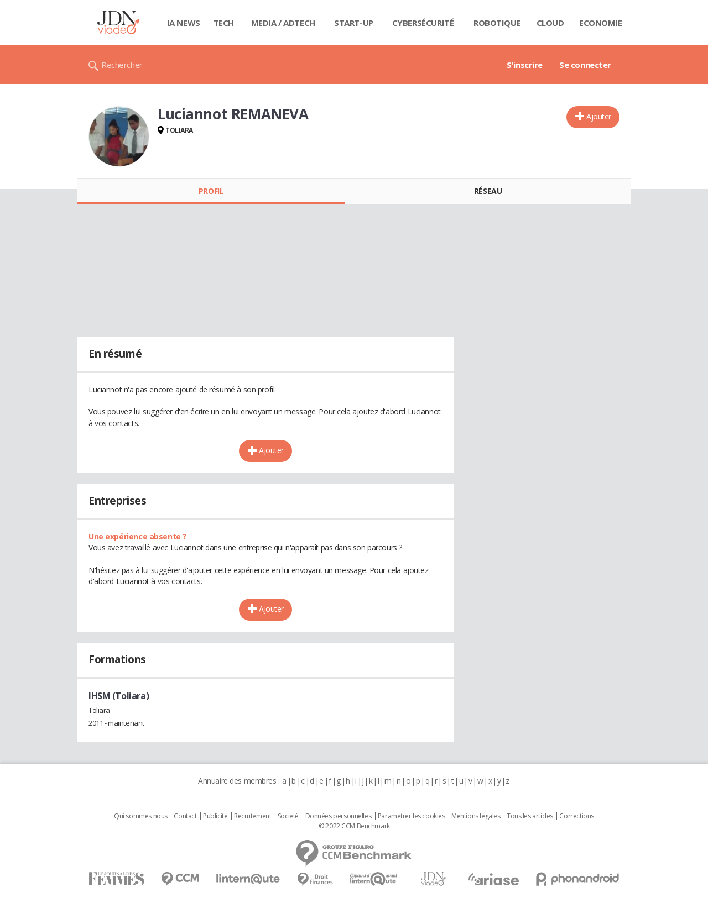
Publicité (215, 816)
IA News (183, 22)
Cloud (550, 22)
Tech (224, 22)
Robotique (496, 22)
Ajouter (598, 116)
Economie (600, 22)
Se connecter (585, 64)
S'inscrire (525, 64)
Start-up (353, 22)
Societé (288, 816)
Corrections (576, 816)
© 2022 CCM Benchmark (354, 826)
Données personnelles (338, 816)
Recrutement (252, 816)
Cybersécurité (423, 22)
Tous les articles (530, 816)
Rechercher (122, 64)
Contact (185, 816)
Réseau (488, 191)
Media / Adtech (283, 22)
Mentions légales (475, 816)
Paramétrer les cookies (411, 816)
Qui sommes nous (141, 816)
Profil (211, 191)
